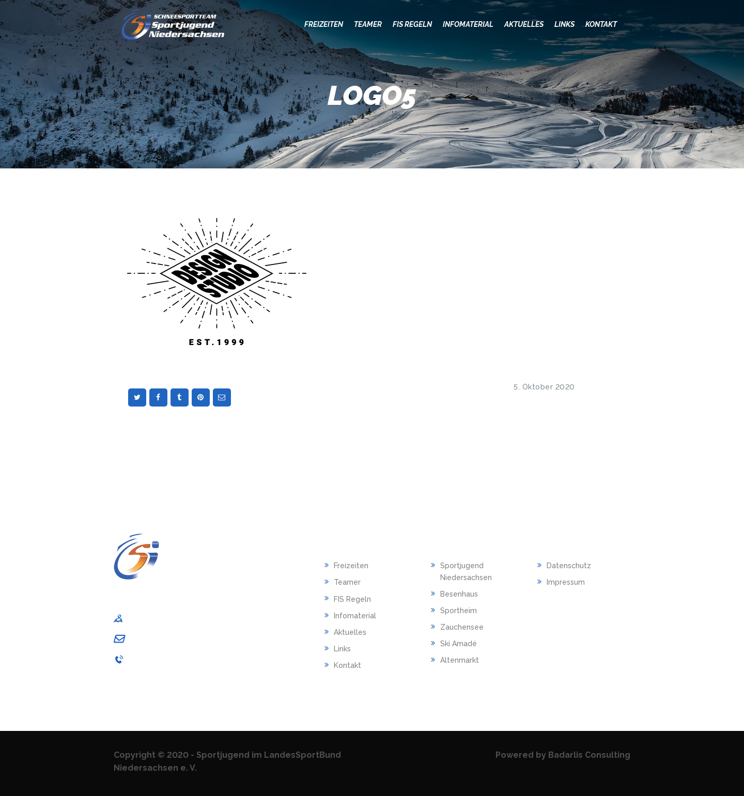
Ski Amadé (458, 643)
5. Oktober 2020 (544, 387)
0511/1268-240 (155, 659)
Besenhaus (459, 594)
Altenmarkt (459, 660)
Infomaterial (355, 616)
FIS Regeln (352, 599)
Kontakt (347, 665)
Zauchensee (462, 627)
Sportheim (458, 610)
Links (342, 649)
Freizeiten (351, 565)
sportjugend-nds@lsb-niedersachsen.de (203, 639)
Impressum (566, 582)
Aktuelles (350, 632)
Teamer (347, 582)
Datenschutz (569, 565)
